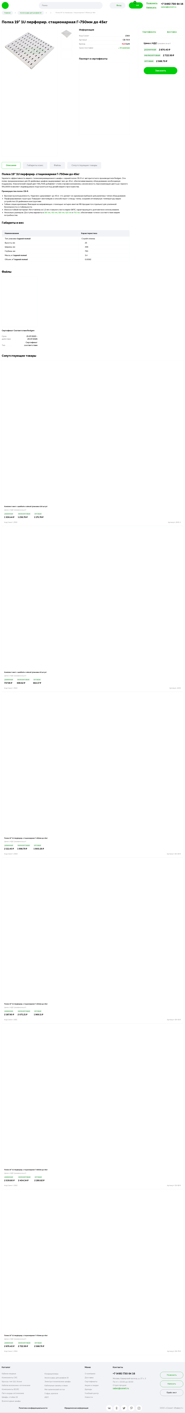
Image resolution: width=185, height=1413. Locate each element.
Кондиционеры (51, 1374)
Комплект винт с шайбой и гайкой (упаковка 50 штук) (35, 673)
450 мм (55, 212)
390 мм (47, 212)
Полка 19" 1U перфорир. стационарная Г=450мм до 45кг (36, 1007)
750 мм (77, 212)
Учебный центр (92, 1394)
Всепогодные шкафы (11, 1402)
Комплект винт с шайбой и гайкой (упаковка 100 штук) (36, 506)
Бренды (88, 1390)
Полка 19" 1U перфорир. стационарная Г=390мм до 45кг (36, 840)
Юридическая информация (77, 1408)
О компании (90, 1374)
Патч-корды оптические (13, 1394)
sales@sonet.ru (168, 7)
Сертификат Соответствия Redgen (18, 328)
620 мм (69, 212)
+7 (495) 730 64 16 (172, 3)
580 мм (62, 212)
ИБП (46, 1398)
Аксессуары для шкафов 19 (56, 1378)
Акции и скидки (92, 1386)
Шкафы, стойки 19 (10, 1398)
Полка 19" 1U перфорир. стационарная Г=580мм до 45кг (36, 1173)
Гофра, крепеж (51, 1394)
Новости (89, 1398)
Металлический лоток (54, 1390)
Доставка (172, 32)
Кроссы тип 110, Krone (12, 1382)
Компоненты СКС (9, 1378)
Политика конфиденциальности (32, 1408)
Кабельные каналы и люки (56, 1386)
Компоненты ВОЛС (10, 1390)
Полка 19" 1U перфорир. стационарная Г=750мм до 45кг (36, 1340)
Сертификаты (149, 32)
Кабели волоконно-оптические (16, 1386)
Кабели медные (9, 1374)
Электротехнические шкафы (57, 1382)
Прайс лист (172, 1393)
